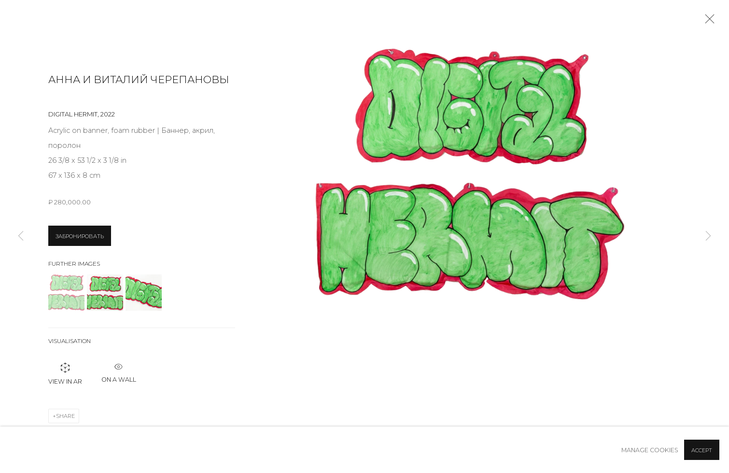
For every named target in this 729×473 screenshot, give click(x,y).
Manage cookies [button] (649, 450)
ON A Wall (118, 370)
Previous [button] (21, 236)
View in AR (65, 373)
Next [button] (708, 236)
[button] (66, 292)
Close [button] (707, 21)
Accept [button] (701, 450)
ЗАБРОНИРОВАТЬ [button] (80, 236)
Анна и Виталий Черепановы (138, 79)
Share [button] (65, 416)
